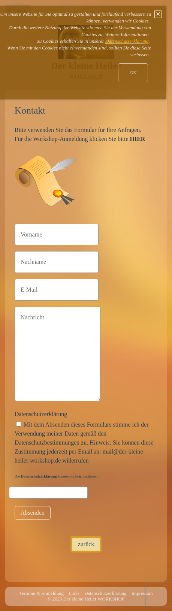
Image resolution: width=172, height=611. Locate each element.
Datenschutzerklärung (41, 414)
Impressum (142, 593)
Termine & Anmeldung (41, 593)
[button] (86, 544)
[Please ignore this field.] (48, 493)
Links (74, 593)
